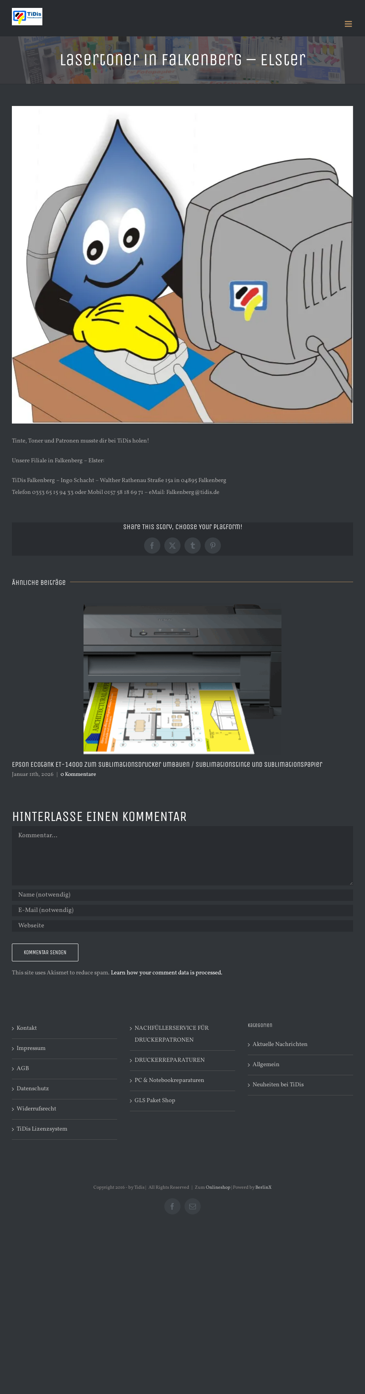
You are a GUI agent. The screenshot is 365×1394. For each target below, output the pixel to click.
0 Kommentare (78, 774)
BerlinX (263, 1187)
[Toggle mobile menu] (349, 24)
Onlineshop (218, 1187)
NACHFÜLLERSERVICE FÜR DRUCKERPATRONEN (172, 1034)
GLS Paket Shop (155, 1101)
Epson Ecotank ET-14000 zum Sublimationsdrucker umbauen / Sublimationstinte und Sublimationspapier (167, 764)
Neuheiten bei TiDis (278, 1085)
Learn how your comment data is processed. (166, 973)
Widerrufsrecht (36, 1109)
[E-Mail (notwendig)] (182, 910)
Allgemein (266, 1065)
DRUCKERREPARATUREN (170, 1060)
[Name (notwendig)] (182, 895)
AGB (23, 1069)
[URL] (182, 926)
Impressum (31, 1048)
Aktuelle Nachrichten (280, 1044)
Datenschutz (33, 1089)
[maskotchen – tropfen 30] (182, 265)
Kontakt (27, 1028)
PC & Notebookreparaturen (169, 1080)
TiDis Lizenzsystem (42, 1129)
